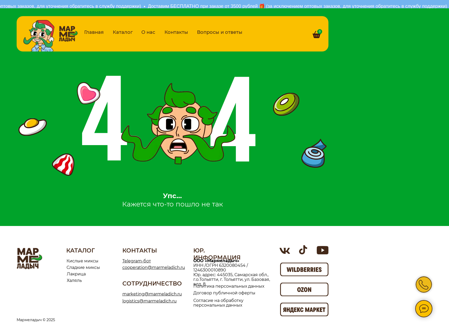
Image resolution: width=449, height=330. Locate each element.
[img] (68, 34)
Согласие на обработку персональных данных (218, 303)
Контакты (176, 32)
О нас (148, 32)
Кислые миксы (82, 260)
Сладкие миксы (83, 267)
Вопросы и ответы (219, 32)
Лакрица (76, 273)
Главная (94, 32)
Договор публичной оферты (224, 292)
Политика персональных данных (228, 286)
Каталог (123, 32)
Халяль (74, 280)
